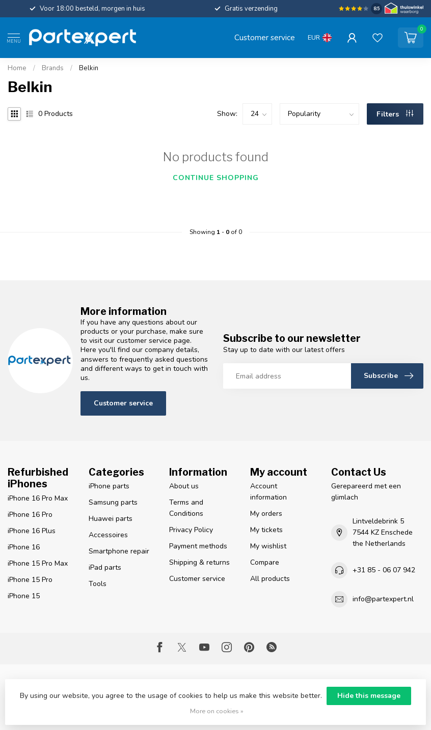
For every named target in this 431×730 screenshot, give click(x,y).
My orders (266, 513)
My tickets (266, 530)
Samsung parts (113, 502)
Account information (268, 491)
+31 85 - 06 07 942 (384, 570)
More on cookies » (217, 711)
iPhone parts (109, 486)
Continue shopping (216, 178)
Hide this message (368, 695)
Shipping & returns (199, 562)
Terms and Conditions (186, 508)
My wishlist (268, 546)
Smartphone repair (119, 551)
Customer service (264, 37)
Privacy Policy (191, 530)
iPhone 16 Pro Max (38, 498)
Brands (53, 68)
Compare (264, 562)
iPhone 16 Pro (30, 514)
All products (270, 578)
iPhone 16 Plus (32, 531)
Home (17, 68)
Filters (394, 114)
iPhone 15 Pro (30, 580)
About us (184, 486)
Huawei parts (110, 518)
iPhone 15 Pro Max (38, 563)
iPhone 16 (24, 547)
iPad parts (105, 567)
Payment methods (198, 546)
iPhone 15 (24, 596)
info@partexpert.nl (383, 599)
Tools (97, 584)
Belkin (88, 68)
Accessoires (108, 535)
